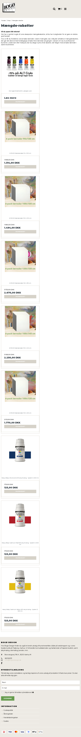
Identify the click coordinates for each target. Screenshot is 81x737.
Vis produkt (20, 102)
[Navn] (40, 682)
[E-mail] (40, 688)
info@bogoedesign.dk (13, 660)
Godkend (8, 698)
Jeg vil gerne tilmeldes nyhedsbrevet (24, 692)
